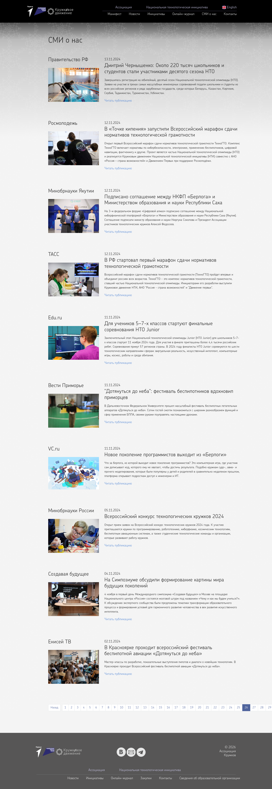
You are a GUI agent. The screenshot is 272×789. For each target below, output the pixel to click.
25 (238, 707)
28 (261, 707)
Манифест (114, 14)
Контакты (230, 14)
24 (230, 707)
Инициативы (156, 14)
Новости (134, 14)
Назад (54, 707)
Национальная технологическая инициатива (177, 7)
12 (137, 707)
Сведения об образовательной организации (209, 778)
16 (168, 707)
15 (160, 707)
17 (176, 707)
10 (121, 707)
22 (215, 707)
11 (129, 707)
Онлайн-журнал (183, 14)
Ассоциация (123, 7)
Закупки (146, 778)
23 (223, 707)
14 (152, 707)
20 (199, 707)
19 (191, 707)
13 (145, 707)
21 (207, 707)
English (229, 7)
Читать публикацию (118, 101)
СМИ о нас (209, 14)
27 (254, 707)
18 (184, 707)
